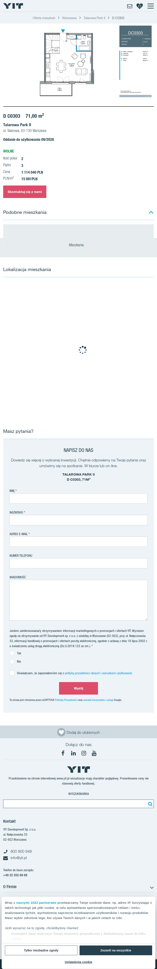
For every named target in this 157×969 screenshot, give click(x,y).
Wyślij (78, 688)
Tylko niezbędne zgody (41, 950)
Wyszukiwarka (78, 794)
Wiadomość (18, 577)
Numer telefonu (21, 556)
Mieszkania (78, 245)
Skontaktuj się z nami (25, 192)
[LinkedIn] (73, 753)
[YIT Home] (13, 6)
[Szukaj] (150, 804)
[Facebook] (63, 753)
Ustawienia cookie (78, 962)
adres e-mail (19, 534)
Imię (12, 491)
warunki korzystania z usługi (98, 700)
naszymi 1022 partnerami (36, 902)
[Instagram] (83, 753)
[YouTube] (94, 753)
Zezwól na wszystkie (116, 950)
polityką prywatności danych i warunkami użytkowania (98, 673)
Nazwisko (16, 512)
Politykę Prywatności (66, 700)
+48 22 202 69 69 (15, 875)
